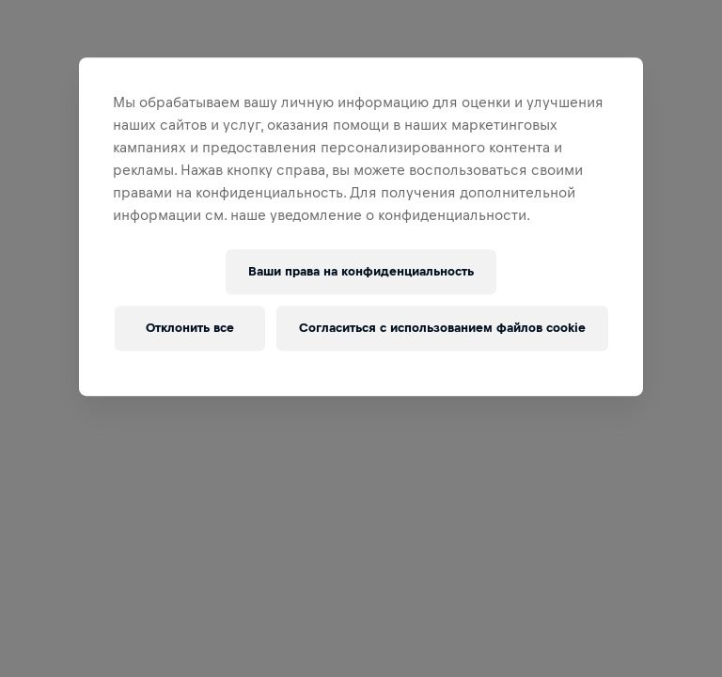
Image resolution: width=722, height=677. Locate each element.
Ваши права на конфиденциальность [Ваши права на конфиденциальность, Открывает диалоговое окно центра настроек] (361, 271)
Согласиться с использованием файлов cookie (442, 328)
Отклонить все (190, 328)
